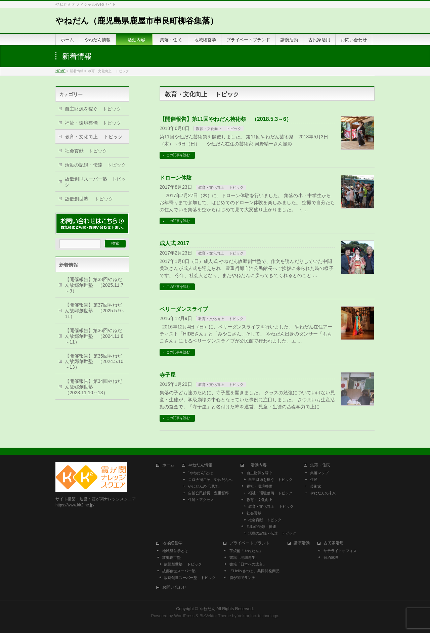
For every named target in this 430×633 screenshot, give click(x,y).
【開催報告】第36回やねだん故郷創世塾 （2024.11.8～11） (94, 336)
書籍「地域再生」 (246, 557)
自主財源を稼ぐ (259, 473)
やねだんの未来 (323, 493)
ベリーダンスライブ (184, 309)
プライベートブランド (249, 543)
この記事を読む (178, 155)
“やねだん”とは (200, 473)
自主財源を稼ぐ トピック (93, 108)
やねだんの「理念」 (204, 486)
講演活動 (302, 543)
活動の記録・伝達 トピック (95, 165)
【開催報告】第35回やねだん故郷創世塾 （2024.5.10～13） (94, 361)
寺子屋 (168, 375)
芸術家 (315, 486)
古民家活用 (334, 543)
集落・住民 (322, 465)
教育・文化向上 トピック (218, 129)
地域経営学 (172, 543)
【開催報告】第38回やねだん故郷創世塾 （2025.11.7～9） (94, 285)
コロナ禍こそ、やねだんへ (210, 480)
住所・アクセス (201, 500)
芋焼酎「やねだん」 (246, 551)
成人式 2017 (174, 243)
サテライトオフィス (340, 551)
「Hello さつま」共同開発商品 (254, 571)
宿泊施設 (331, 557)
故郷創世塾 (171, 557)
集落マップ (319, 473)
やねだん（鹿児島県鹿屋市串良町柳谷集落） (136, 20)
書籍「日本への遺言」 (249, 564)
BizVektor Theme (215, 616)
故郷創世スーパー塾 (179, 571)
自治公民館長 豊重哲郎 (208, 493)
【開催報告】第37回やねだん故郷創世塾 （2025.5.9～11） (95, 310)
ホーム (168, 465)
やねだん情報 (200, 465)
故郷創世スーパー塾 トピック (95, 181)
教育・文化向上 (259, 500)
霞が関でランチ (242, 578)
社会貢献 (254, 513)
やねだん (207, 608)
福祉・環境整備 (259, 486)
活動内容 (259, 465)
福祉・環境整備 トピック (93, 123)
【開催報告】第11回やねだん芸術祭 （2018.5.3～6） (226, 119)
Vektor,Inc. (247, 616)
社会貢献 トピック (86, 150)
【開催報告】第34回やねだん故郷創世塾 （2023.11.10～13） (93, 386)
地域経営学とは (175, 551)
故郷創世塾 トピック (89, 198)
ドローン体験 (176, 178)
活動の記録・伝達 (261, 527)
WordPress (184, 616)
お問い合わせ (174, 587)
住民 (313, 480)
